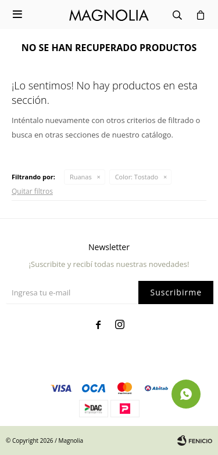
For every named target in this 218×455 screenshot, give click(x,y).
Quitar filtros (32, 191)
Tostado (136, 176)
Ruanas (81, 176)
